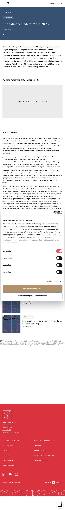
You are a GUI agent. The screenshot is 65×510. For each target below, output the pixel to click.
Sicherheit (7, 461)
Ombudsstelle (9, 465)
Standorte (7, 446)
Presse (5, 456)
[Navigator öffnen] (59, 504)
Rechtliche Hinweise (44, 456)
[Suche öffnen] (8, 3)
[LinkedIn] (3, 474)
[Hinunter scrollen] (3, 34)
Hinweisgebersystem (44, 441)
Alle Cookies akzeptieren (32, 288)
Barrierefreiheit (42, 461)
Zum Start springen (32, 407)
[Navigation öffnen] (3, 3)
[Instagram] (16, 474)
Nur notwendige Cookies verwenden (32, 296)
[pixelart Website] (53, 482)
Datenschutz (40, 451)
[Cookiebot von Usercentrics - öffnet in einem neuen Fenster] (52, 212)
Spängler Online (10, 441)
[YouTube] (10, 474)
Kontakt (6, 451)
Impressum (39, 446)
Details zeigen (52, 281)
